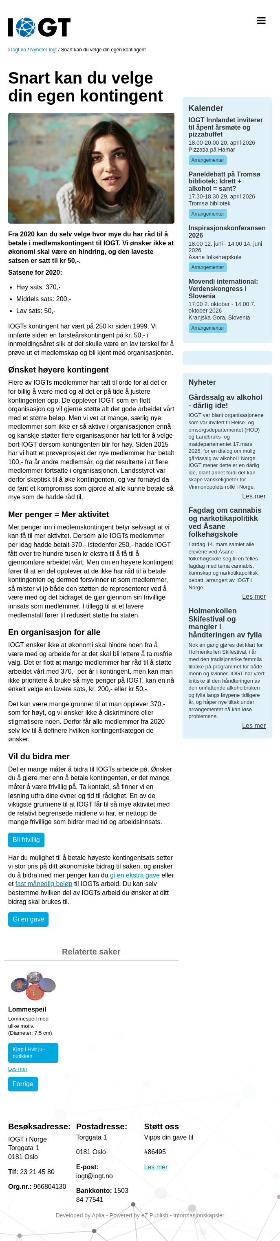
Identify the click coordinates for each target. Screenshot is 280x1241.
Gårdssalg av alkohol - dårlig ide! (225, 401)
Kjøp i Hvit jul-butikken (29, 1053)
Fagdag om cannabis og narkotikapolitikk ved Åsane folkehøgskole (225, 522)
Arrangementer (208, 160)
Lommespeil (27, 1009)
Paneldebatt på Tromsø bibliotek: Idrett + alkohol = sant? (224, 181)
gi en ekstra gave (135, 875)
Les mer (17, 1069)
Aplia (98, 1215)
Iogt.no (18, 50)
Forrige (23, 1083)
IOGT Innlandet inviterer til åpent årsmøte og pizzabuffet (226, 127)
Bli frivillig (26, 839)
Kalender (206, 108)
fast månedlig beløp (44, 883)
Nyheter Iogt (43, 50)
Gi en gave (28, 919)
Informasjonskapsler (198, 1215)
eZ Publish (154, 1215)
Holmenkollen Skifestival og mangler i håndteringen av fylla (225, 623)
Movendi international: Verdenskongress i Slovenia (223, 288)
